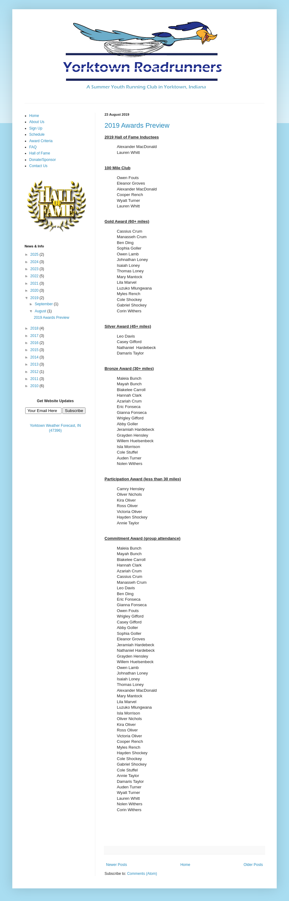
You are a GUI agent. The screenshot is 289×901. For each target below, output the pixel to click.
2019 (35, 298)
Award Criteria (41, 141)
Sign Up (35, 128)
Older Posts (253, 865)
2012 (35, 372)
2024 (35, 262)
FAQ (33, 147)
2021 (35, 283)
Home (185, 865)
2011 (35, 379)
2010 (35, 386)
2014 (35, 357)
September (44, 304)
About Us (36, 122)
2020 (35, 290)
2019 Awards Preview (137, 125)
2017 (35, 336)
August (41, 311)
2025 (35, 254)
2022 (35, 276)
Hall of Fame (39, 153)
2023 (35, 269)
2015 (35, 350)
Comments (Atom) (142, 873)
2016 (35, 343)
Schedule (37, 134)
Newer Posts (116, 865)
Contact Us (38, 166)
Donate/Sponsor (42, 160)
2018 (35, 328)
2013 (35, 364)
